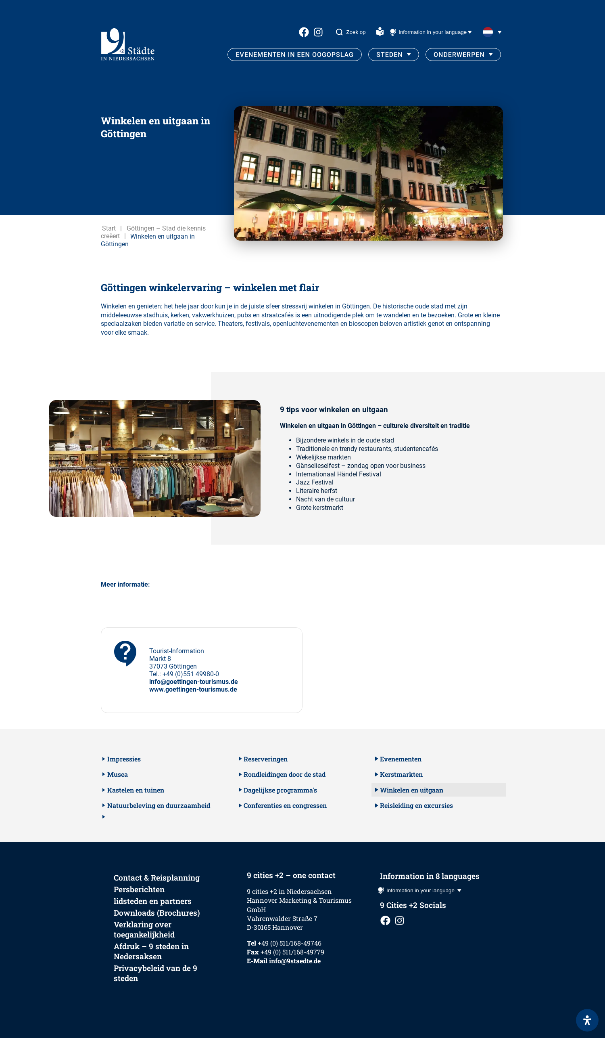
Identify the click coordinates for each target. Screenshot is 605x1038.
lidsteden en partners (153, 901)
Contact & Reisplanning (157, 877)
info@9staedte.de (295, 960)
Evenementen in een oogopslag (295, 55)
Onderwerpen (459, 55)
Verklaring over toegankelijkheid (144, 929)
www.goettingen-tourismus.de (193, 689)
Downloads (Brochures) (157, 913)
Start (109, 228)
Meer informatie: (125, 584)
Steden (389, 55)
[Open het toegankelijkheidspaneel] (587, 1020)
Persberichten (139, 889)
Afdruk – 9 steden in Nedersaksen (151, 951)
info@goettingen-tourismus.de (193, 682)
